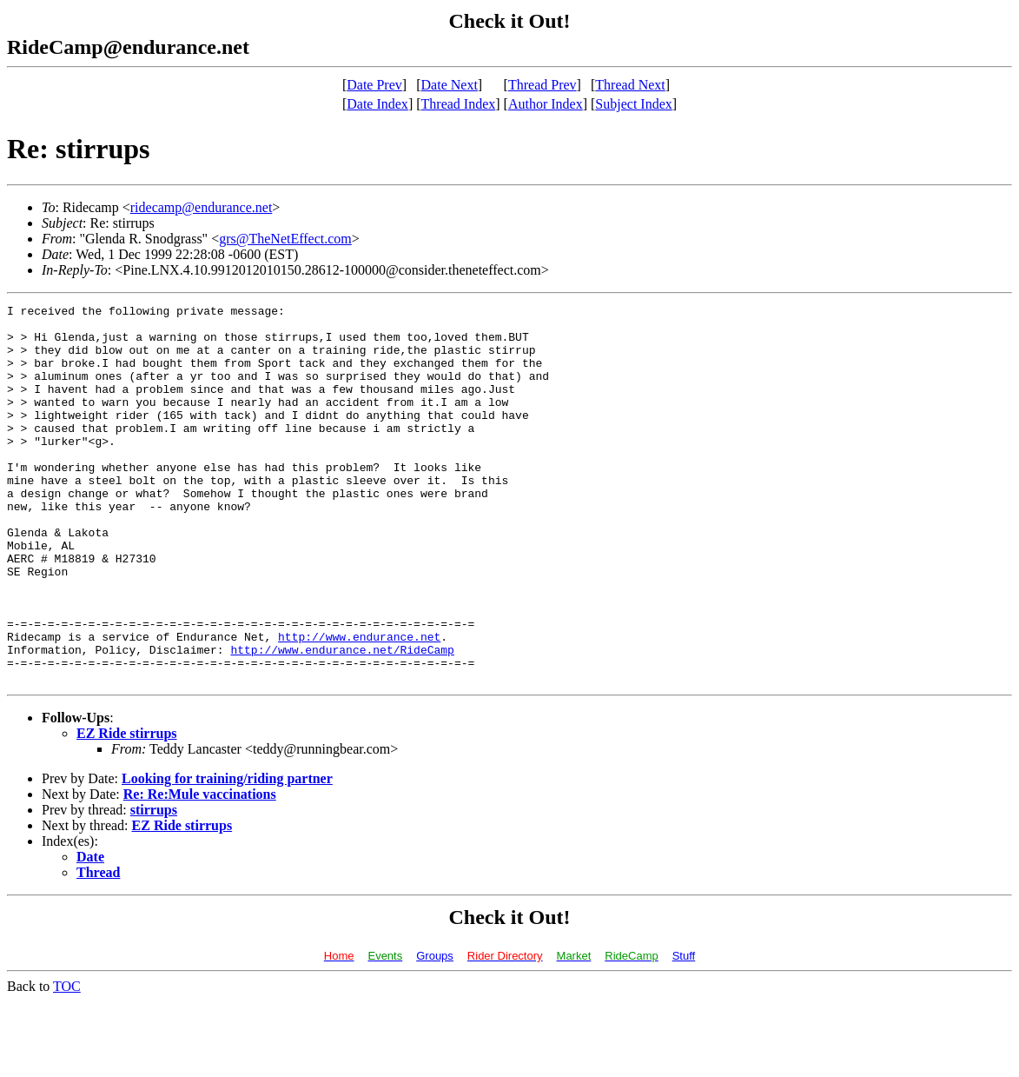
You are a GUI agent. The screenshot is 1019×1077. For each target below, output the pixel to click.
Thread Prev (542, 84)
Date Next (449, 84)
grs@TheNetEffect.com (285, 238)
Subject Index (633, 103)
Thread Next (630, 84)
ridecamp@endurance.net (201, 207)
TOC (67, 1061)
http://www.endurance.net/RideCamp (341, 720)
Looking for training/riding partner (227, 854)
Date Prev (374, 84)
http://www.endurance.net (359, 704)
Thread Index (458, 103)
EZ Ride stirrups (126, 808)
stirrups (153, 885)
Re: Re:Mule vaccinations (199, 869)
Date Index (377, 103)
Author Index (545, 103)
